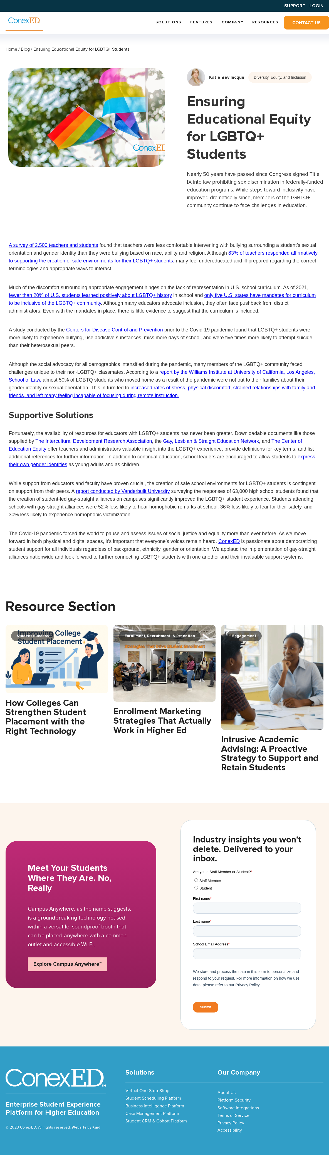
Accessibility (229, 1130)
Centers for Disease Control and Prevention (114, 330)
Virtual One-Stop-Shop (147, 1090)
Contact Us (306, 23)
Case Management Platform (152, 1113)
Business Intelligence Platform (154, 1106)
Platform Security (234, 1100)
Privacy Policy (230, 1123)
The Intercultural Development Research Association (93, 441)
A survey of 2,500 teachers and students (53, 245)
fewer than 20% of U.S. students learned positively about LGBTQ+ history (90, 295)
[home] (24, 21)
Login (316, 6)
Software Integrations (238, 1108)
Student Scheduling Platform (153, 1098)
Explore (67, 964)
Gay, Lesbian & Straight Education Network (211, 441)
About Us (226, 1092)
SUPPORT (295, 6)
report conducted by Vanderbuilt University (123, 491)
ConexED (229, 541)
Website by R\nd (86, 1127)
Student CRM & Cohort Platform (156, 1121)
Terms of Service (233, 1115)
